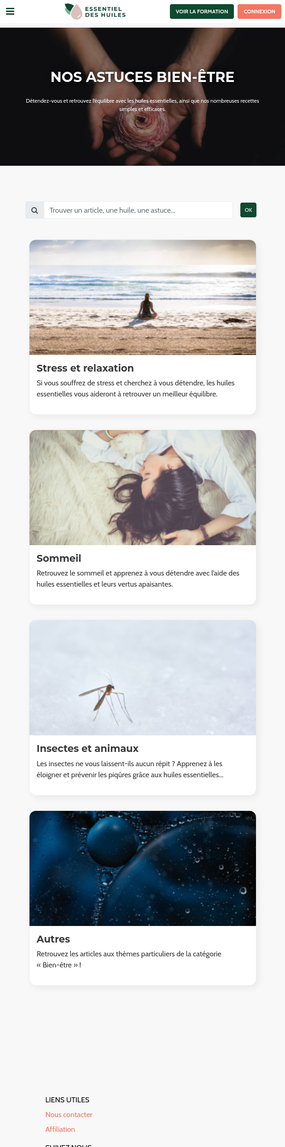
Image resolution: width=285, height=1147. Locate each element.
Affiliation (61, 1129)
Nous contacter (69, 1114)
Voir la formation (202, 11)
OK (248, 209)
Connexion (259, 11)
